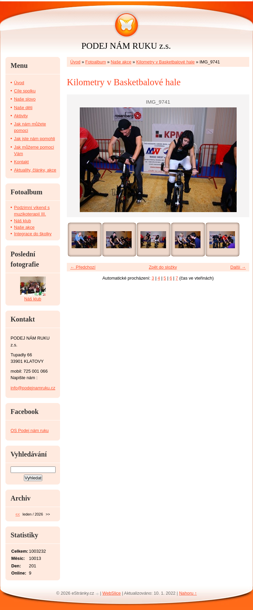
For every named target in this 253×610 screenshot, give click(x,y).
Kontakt (21, 161)
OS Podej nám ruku (30, 430)
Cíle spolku (24, 90)
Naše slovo (24, 99)
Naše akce (121, 61)
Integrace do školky (32, 233)
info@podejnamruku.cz (33, 387)
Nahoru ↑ (188, 593)
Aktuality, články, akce (35, 170)
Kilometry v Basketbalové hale (165, 61)
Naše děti (23, 107)
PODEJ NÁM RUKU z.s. (126, 46)
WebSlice (111, 593)
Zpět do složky (163, 267)
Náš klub (22, 220)
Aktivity (21, 115)
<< (17, 514)
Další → (238, 267)
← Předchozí (82, 267)
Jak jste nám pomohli (34, 138)
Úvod (75, 61)
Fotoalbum (95, 61)
